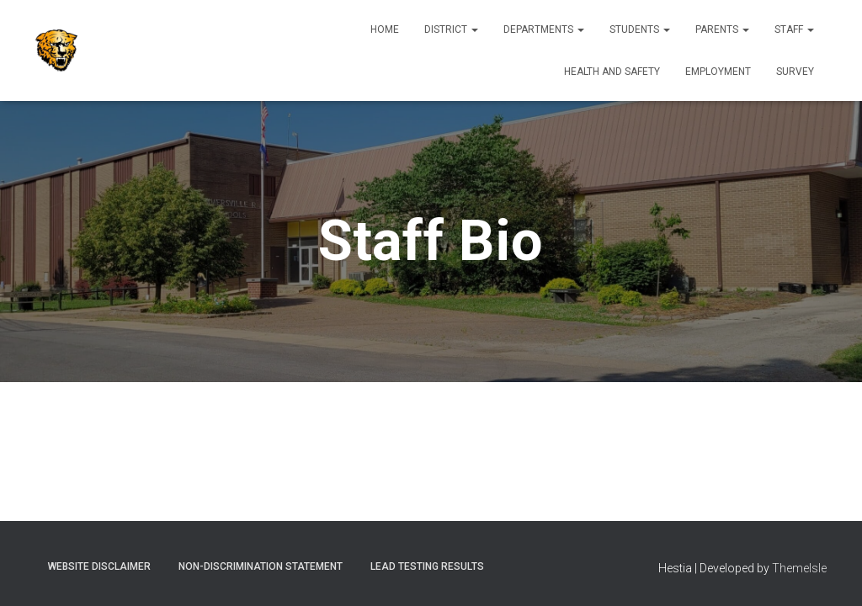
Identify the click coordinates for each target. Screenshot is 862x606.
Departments (543, 29)
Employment (718, 71)
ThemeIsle (799, 568)
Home (384, 29)
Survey (795, 71)
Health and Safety (612, 71)
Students (639, 29)
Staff (794, 29)
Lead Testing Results (427, 566)
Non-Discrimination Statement (260, 566)
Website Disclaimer (99, 566)
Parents (722, 29)
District (451, 29)
